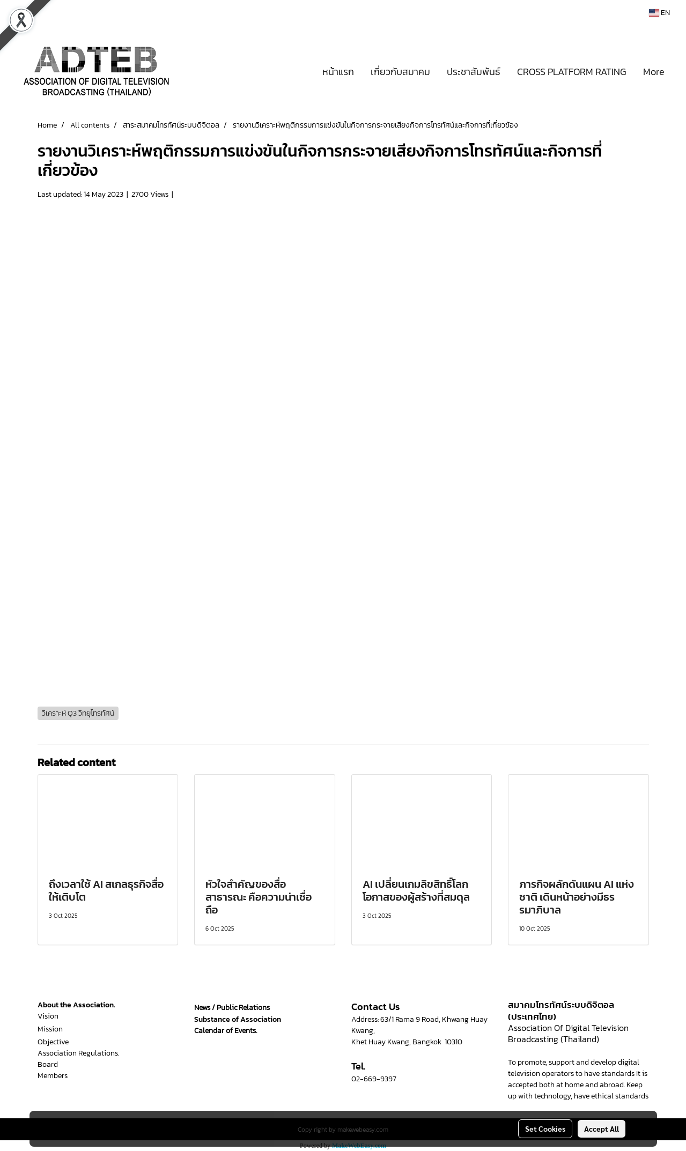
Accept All (601, 1128)
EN (659, 12)
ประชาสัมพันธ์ (473, 71)
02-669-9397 (373, 1079)
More (654, 71)
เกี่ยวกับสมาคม (400, 71)
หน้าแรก (338, 71)
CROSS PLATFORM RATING (571, 71)
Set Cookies (545, 1128)
